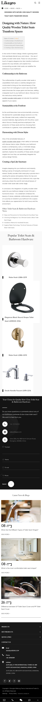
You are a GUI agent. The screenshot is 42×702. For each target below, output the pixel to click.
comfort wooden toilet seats (11, 98)
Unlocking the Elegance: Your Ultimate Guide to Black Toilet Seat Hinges (21, 219)
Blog (18, 8)
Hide (16, 38)
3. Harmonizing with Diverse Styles (13, 45)
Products (5, 627)
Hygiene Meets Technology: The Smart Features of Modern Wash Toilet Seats (21, 226)
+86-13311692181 (15, 424)
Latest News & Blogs (21, 495)
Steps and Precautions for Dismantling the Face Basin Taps (21, 215)
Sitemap (4, 693)
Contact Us (6, 642)
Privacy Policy (13, 693)
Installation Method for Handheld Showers (16, 222)
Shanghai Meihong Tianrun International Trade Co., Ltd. (20, 690)
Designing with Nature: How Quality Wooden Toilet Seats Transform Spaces (21, 14)
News (12, 8)
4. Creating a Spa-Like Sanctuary (13, 47)
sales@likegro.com (15, 432)
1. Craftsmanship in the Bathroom (13, 41)
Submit (8, 484)
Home (6, 8)
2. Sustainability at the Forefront (13, 43)
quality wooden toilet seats (11, 141)
